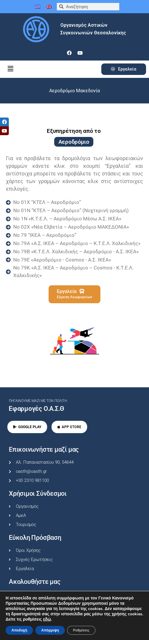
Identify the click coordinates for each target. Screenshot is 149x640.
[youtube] (80, 53)
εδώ (47, 619)
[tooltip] (4, 122)
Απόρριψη (50, 630)
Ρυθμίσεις (81, 630)
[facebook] (69, 53)
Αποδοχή (19, 630)
